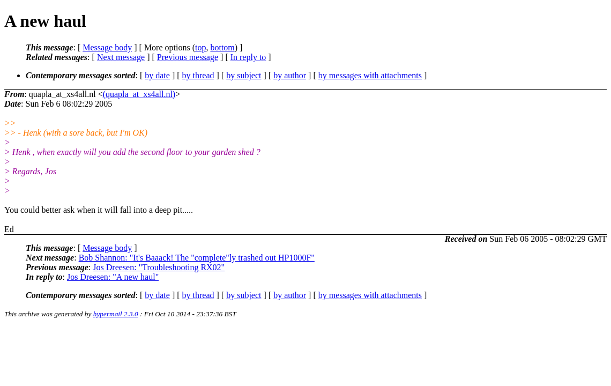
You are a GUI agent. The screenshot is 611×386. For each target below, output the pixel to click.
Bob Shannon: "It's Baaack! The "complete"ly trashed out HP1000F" (197, 257)
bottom (222, 47)
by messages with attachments (370, 75)
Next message (121, 57)
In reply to (248, 57)
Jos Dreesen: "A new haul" (113, 276)
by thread (198, 75)
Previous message (187, 57)
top (200, 47)
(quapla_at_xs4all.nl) (139, 94)
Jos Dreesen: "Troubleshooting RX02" (159, 267)
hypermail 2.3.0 (115, 314)
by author (289, 75)
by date (157, 75)
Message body (107, 47)
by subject (243, 75)
